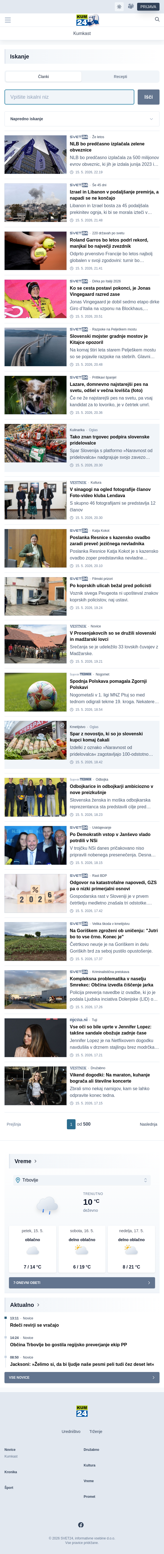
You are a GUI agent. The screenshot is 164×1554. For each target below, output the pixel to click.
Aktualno (22, 1305)
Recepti (120, 76)
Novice (96, 626)
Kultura (96, 483)
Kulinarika (77, 430)
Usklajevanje (101, 828)
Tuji (94, 1020)
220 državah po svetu (108, 233)
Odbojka (102, 779)
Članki (43, 76)
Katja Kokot (100, 531)
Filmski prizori (102, 579)
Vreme (23, 1161)
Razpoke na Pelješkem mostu (114, 329)
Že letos (98, 137)
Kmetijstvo (77, 727)
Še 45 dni (99, 185)
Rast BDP (99, 876)
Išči (148, 97)
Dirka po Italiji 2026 (106, 281)
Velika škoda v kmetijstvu (111, 924)
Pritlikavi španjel (104, 377)
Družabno (98, 1068)
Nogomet (102, 674)
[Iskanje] (69, 97)
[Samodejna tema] (119, 6)
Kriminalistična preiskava (110, 972)
